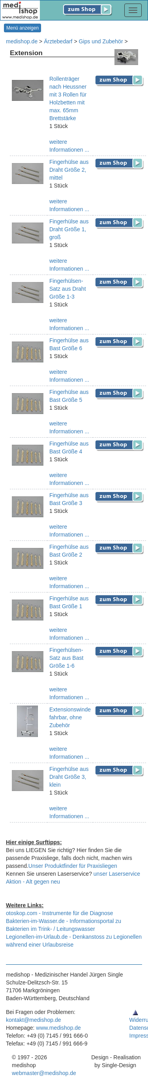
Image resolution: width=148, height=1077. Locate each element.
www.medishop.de (58, 1028)
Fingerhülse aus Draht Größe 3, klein (69, 777)
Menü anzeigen (22, 28)
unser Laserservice (117, 874)
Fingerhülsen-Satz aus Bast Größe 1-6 (66, 658)
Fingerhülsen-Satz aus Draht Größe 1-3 (67, 289)
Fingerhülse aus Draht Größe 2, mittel (69, 170)
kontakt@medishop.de (33, 1020)
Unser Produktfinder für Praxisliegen (72, 866)
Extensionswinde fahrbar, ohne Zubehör (70, 717)
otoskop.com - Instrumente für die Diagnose (59, 913)
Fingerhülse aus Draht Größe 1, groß (69, 229)
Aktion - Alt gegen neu (33, 881)
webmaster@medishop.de (44, 1073)
